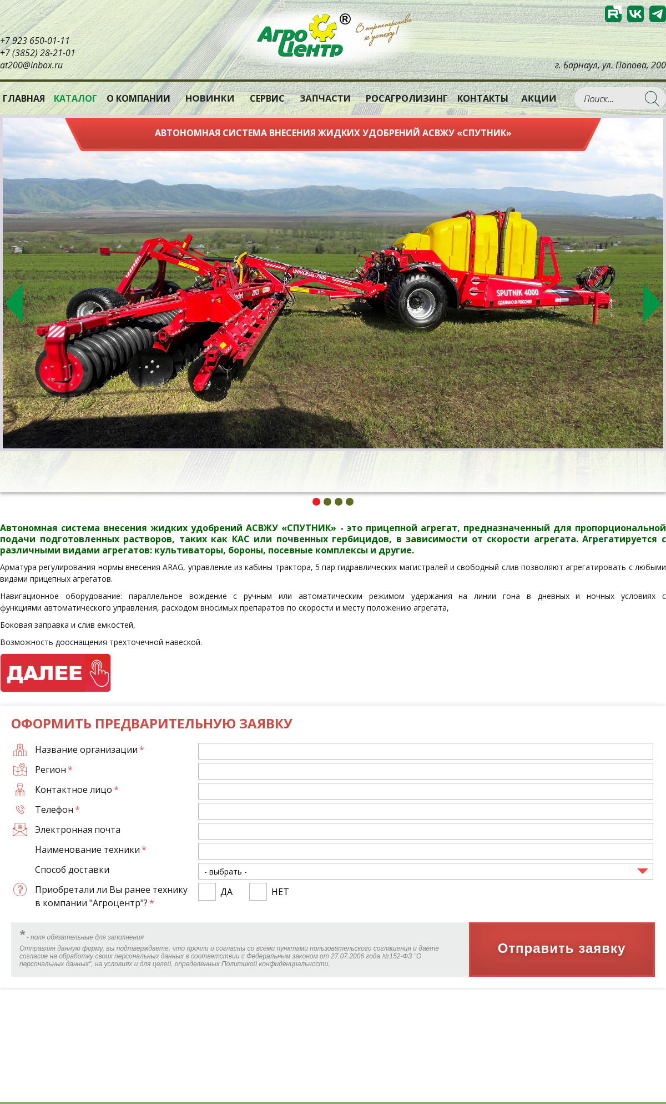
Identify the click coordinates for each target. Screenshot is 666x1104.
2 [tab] (327, 502)
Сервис (267, 98)
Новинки (210, 97)
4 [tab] (350, 502)
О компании (138, 98)
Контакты (482, 98)
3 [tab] (338, 502)
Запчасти (325, 97)
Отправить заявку (562, 948)
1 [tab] (316, 502)
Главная (24, 98)
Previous (14, 303)
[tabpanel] (333, 283)
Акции (538, 97)
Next (652, 303)
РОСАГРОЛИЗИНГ (407, 98)
